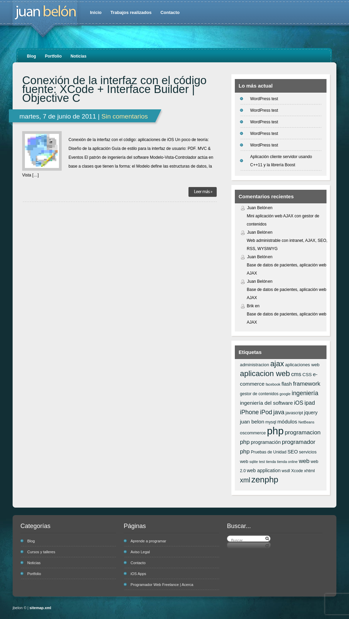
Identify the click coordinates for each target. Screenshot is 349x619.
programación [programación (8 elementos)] (266, 442)
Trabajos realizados (131, 12)
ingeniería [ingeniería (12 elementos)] (305, 393)
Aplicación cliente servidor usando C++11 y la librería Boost (281, 160)
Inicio (96, 12)
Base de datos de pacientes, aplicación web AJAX (287, 269)
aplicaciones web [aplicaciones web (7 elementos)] (302, 364)
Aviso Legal (140, 552)
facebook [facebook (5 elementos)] (272, 384)
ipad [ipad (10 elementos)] (309, 403)
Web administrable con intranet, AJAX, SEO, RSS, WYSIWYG (287, 244)
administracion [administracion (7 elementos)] (254, 364)
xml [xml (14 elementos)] (245, 480)
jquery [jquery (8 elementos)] (311, 412)
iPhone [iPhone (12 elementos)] (249, 412)
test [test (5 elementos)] (262, 462)
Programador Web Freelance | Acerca (162, 585)
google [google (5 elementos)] (284, 394)
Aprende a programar (148, 541)
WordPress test (264, 98)
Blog (31, 56)
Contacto (170, 12)
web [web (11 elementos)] (304, 461)
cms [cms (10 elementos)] (296, 374)
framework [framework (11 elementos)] (306, 383)
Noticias (79, 56)
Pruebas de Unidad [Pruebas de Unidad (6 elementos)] (268, 452)
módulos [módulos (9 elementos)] (287, 421)
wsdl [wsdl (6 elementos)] (286, 470)
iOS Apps (138, 574)
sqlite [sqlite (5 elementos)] (253, 462)
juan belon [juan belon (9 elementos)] (252, 421)
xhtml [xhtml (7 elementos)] (309, 470)
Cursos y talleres (41, 552)
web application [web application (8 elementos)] (263, 470)
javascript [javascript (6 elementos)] (294, 413)
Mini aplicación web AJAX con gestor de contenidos (283, 220)
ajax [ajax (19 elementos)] (277, 363)
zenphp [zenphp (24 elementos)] (264, 479)
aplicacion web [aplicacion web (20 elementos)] (265, 373)
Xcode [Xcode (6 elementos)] (297, 470)
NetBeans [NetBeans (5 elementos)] (306, 422)
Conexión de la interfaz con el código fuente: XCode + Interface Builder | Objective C (114, 89)
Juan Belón (257, 207)
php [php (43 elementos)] (275, 430)
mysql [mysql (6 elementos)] (270, 422)
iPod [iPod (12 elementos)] (266, 412)
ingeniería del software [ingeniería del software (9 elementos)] (266, 403)
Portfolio (53, 56)
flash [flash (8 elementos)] (287, 384)
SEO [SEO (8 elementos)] (293, 451)
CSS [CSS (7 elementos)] (307, 374)
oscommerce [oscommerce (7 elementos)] (253, 432)
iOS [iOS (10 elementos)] (298, 403)
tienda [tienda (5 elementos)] (271, 462)
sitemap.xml (40, 608)
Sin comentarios (124, 116)
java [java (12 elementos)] (279, 412)
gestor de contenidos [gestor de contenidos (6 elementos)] (259, 393)
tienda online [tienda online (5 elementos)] (287, 462)
